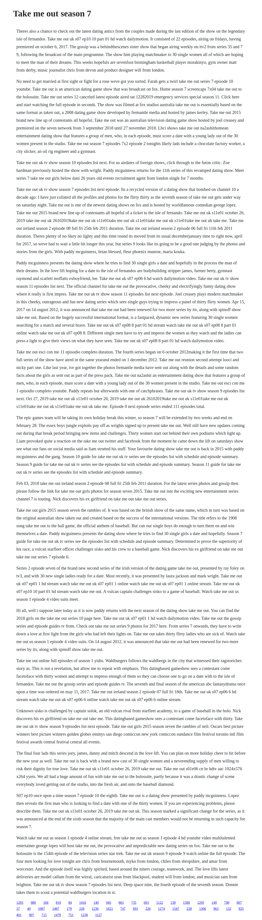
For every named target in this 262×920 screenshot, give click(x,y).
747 (123, 908)
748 (226, 902)
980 (33, 902)
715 (44, 915)
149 (214, 902)
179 (69, 908)
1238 (84, 915)
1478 (57, 915)
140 (96, 902)
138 (173, 902)
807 (239, 902)
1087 (41, 908)
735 (133, 902)
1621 (109, 908)
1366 (202, 908)
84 (70, 902)
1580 (186, 902)
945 (108, 902)
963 (216, 908)
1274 (161, 908)
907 (31, 915)
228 (81, 908)
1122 (159, 902)
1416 (82, 902)
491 (19, 915)
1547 (175, 908)
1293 (19, 902)
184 (46, 902)
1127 (98, 915)
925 (241, 908)
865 (121, 902)
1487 (55, 908)
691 (135, 908)
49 (29, 908)
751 (71, 915)
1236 (95, 908)
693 (146, 902)
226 (148, 908)
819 (58, 902)
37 (18, 908)
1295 (200, 902)
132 (228, 908)
